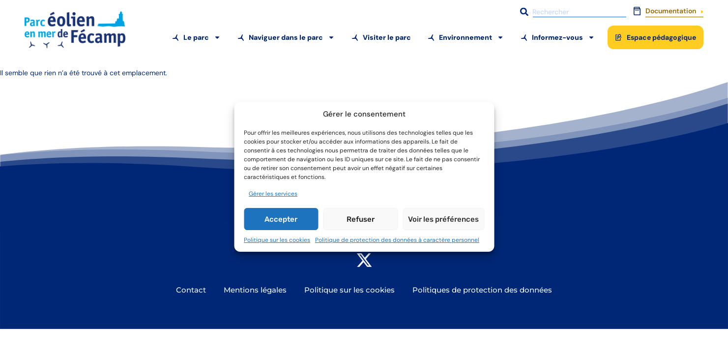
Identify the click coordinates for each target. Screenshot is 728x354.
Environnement (471, 37)
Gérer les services (273, 194)
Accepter (280, 219)
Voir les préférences (443, 219)
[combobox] (572, 12)
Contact (191, 290)
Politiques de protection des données (482, 290)
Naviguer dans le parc (292, 37)
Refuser (361, 219)
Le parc (202, 37)
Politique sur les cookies (277, 240)
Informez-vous (563, 37)
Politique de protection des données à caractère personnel (397, 240)
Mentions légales (255, 290)
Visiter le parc (387, 37)
